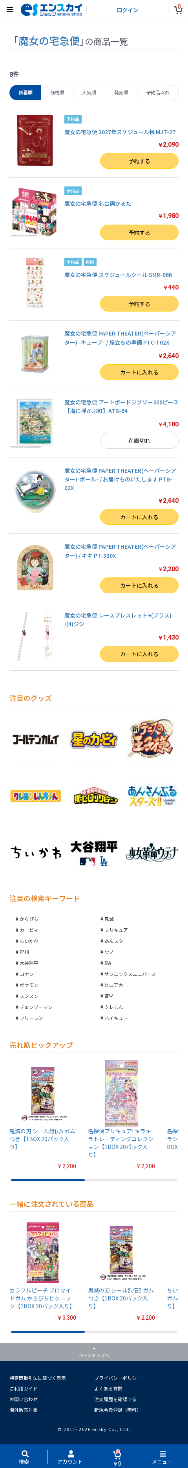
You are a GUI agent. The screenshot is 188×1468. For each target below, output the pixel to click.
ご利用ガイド (23, 1388)
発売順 (121, 92)
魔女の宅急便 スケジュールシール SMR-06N (118, 274)
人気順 (89, 92)
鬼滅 (109, 918)
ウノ (109, 951)
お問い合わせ (23, 1399)
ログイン (128, 10)
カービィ (29, 929)
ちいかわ (29, 940)
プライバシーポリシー (117, 1377)
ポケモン (29, 984)
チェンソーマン (36, 1006)
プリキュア (116, 929)
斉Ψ (108, 995)
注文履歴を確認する (115, 1399)
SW (107, 962)
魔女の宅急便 (49, 40)
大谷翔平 (29, 962)
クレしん (113, 1006)
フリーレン (31, 1017)
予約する (139, 161)
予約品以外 (158, 92)
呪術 (24, 951)
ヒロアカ (113, 984)
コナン (27, 973)
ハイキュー (116, 1017)
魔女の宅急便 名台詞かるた (97, 203)
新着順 (25, 92)
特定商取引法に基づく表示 (37, 1377)
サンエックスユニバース (130, 973)
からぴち (29, 918)
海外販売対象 (23, 1409)
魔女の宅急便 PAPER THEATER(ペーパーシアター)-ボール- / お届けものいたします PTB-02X (120, 479)
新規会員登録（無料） (117, 1409)
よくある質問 (108, 1388)
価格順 (57, 92)
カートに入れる (139, 372)
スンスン (29, 995)
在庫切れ (139, 440)
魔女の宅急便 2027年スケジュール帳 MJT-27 (119, 132)
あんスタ (113, 940)
